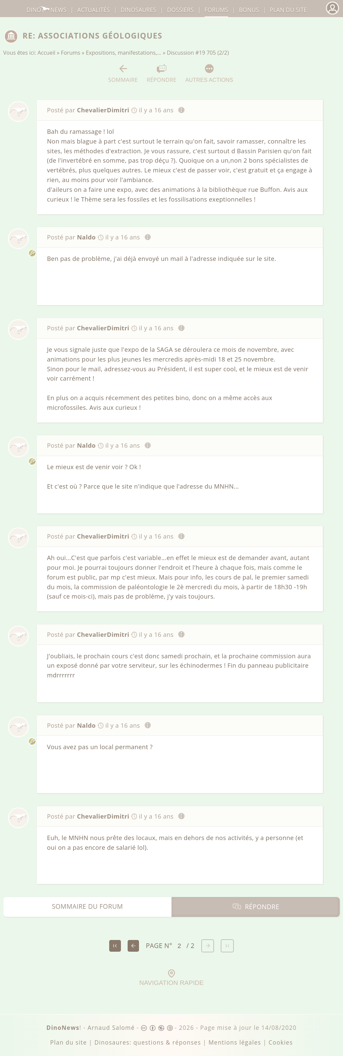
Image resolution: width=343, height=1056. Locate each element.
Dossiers (180, 10)
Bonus (249, 10)
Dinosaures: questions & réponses (147, 1042)
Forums (70, 52)
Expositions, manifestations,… (123, 52)
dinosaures (138, 10)
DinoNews (46, 10)
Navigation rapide (171, 977)
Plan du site (288, 10)
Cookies (281, 1042)
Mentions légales (234, 1042)
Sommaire (123, 74)
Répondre (161, 74)
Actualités (93, 10)
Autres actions (209, 73)
